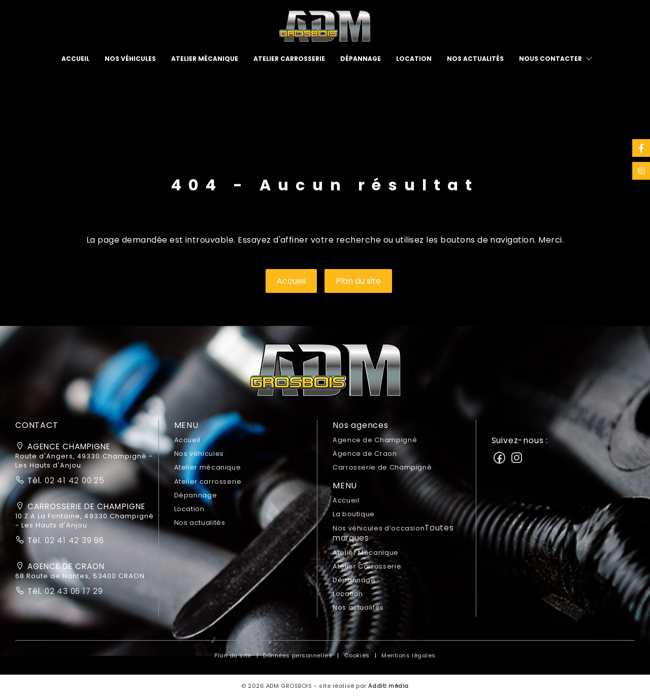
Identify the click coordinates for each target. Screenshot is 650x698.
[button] (325, 373)
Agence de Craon (365, 453)
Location (414, 58)
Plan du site (358, 281)
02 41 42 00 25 (73, 480)
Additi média (388, 686)
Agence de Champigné (375, 440)
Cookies (357, 655)
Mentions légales (408, 655)
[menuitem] (75, 59)
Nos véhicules (130, 58)
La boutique (354, 514)
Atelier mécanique (204, 58)
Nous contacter (550, 58)
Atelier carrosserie (289, 58)
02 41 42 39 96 (73, 540)
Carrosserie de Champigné (382, 467)
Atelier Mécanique (366, 552)
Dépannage (360, 58)
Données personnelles (297, 655)
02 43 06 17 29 (72, 591)
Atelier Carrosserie (367, 566)
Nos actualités (475, 58)
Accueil (75, 58)
